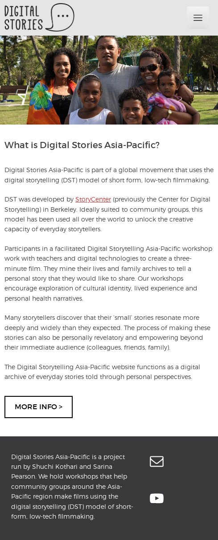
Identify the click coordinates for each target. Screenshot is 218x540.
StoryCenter (93, 199)
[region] (109, 80)
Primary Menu (198, 18)
